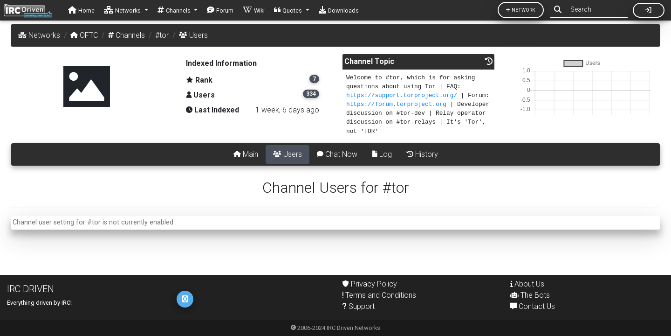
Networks (39, 35)
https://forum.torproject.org (396, 104)
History (422, 154)
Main (245, 154)
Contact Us (532, 306)
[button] (126, 10)
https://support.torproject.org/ (401, 95)
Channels (126, 35)
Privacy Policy (369, 284)
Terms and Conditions (379, 295)
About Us (527, 284)
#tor (162, 35)
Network (520, 10)
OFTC (84, 35)
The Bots (530, 295)
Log (382, 154)
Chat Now (337, 154)
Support (358, 306)
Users (287, 154)
